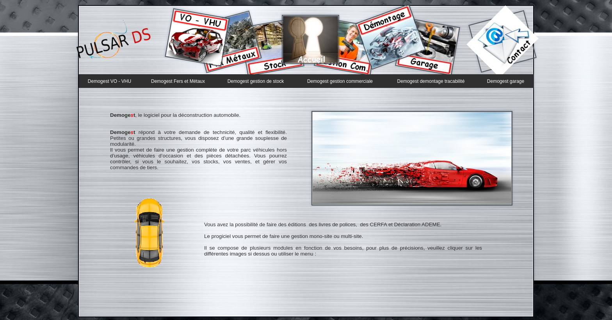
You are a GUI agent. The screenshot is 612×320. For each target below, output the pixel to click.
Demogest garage (505, 81)
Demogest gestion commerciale (340, 81)
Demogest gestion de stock (256, 81)
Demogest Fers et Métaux (178, 81)
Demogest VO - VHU (109, 81)
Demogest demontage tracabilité (431, 81)
